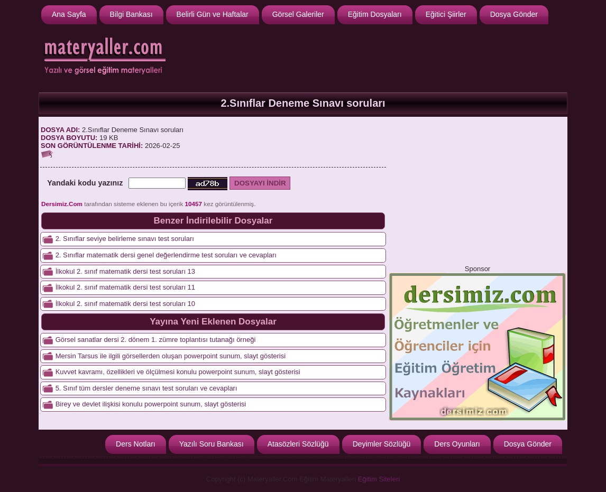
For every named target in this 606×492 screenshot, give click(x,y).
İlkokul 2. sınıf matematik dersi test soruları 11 (125, 287)
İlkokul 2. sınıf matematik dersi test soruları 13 (125, 271)
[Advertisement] (372, 57)
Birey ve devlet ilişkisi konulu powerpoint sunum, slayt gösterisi (151, 404)
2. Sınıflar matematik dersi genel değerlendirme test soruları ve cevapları (166, 255)
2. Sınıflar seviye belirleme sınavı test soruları (125, 239)
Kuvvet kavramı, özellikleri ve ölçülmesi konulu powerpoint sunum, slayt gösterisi (178, 372)
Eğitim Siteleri (379, 479)
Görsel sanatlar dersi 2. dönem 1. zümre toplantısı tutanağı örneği (156, 340)
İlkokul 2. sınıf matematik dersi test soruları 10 (125, 304)
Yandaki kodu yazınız (85, 183)
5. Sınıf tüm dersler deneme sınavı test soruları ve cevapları (146, 388)
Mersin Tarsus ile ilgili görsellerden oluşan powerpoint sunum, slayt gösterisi (171, 356)
